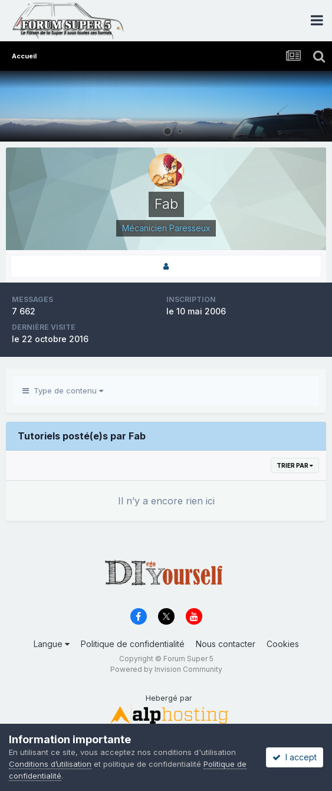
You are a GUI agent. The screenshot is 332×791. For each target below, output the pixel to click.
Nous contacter (225, 644)
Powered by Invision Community (166, 669)
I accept (294, 757)
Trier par (295, 465)
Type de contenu (62, 390)
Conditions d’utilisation (50, 764)
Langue (52, 644)
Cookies (283, 644)
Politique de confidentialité (133, 644)
